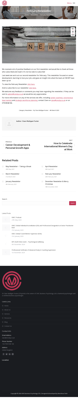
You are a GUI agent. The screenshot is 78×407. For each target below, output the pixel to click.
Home (6, 306)
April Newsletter (51, 166)
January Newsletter (13, 181)
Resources (7, 318)
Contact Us (8, 326)
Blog (5, 322)
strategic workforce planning (26, 100)
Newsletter (7, 28)
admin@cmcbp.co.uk (15, 94)
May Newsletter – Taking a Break (18, 166)
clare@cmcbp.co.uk (58, 100)
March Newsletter (12, 174)
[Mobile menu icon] (71, 3)
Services (7, 314)
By (40, 110)
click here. (31, 84)
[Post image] (3, 166)
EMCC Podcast (16, 217)
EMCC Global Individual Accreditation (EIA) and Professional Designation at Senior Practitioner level (42, 227)
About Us (7, 310)
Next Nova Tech (62, 393)
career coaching (56, 98)
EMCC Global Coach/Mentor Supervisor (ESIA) (27, 234)
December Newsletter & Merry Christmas (56, 182)
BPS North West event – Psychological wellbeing (28, 242)
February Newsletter (53, 174)
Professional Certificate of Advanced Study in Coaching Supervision (34, 250)
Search (4, 199)
